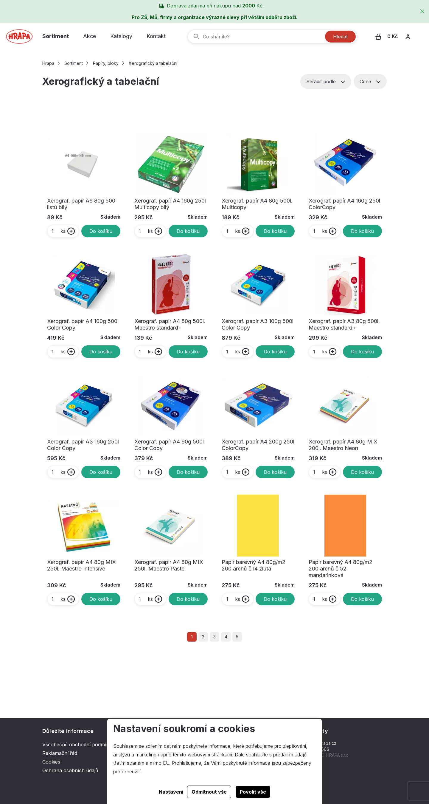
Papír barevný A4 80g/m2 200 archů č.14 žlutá (253, 565)
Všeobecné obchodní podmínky (78, 744)
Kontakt (156, 36)
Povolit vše (253, 792)
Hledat (340, 37)
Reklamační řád (59, 753)
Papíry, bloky (106, 63)
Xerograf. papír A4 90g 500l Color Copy (169, 444)
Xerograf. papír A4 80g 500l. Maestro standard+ (169, 324)
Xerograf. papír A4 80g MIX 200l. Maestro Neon (343, 444)
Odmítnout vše (209, 792)
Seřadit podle (325, 81)
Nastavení (171, 792)
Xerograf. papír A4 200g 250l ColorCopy (258, 444)
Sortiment (55, 36)
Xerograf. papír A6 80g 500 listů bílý (81, 204)
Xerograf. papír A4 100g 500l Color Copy (83, 324)
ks (58, 231)
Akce (89, 36)
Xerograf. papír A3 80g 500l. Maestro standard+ (344, 324)
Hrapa (48, 63)
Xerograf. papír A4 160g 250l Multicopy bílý (170, 204)
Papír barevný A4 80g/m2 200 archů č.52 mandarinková (340, 568)
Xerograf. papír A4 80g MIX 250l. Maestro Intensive (81, 565)
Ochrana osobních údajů (70, 770)
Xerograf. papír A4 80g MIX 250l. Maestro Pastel (168, 565)
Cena (370, 81)
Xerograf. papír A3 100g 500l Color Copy (257, 324)
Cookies (51, 762)
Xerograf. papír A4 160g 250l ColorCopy (344, 204)
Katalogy (121, 36)
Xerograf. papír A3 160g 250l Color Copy (83, 444)
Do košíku (100, 231)
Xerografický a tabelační (153, 63)
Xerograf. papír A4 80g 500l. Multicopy (257, 204)
